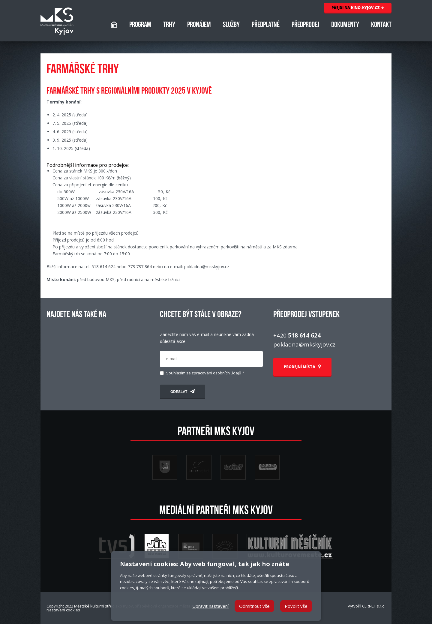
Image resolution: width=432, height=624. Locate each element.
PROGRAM (140, 25)
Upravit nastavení (210, 606)
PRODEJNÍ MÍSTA (302, 366)
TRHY (169, 25)
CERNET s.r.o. (374, 606)
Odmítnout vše (254, 606)
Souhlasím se (205, 373)
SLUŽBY (231, 25)
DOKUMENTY (345, 25)
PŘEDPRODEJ (305, 25)
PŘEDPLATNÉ (266, 25)
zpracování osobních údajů (216, 373)
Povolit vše (296, 606)
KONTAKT (381, 25)
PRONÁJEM (199, 25)
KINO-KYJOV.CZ (358, 7)
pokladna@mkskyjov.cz (304, 344)
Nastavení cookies (63, 610)
